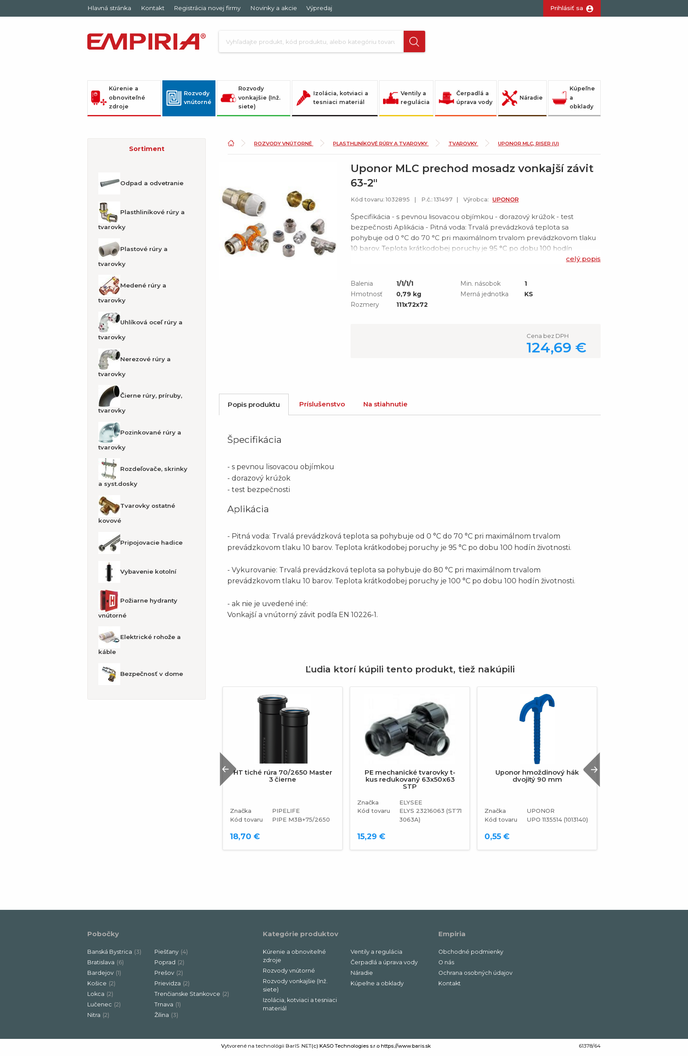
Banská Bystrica (114, 955)
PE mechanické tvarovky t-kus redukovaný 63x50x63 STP (410, 782)
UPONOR (505, 202)
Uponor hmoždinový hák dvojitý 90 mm (537, 779)
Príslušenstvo (322, 407)
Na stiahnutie (385, 407)
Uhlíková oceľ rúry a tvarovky (140, 329)
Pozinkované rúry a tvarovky (139, 439)
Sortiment (147, 152)
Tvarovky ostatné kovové (136, 512)
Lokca (100, 996)
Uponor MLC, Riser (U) (528, 147)
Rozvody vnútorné (188, 100)
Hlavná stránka (109, 7)
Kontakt (153, 7)
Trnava (167, 1007)
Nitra (98, 1017)
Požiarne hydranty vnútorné (137, 607)
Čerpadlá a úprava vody (465, 100)
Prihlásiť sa (566, 7)
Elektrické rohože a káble (139, 643)
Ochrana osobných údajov (475, 976)
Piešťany (171, 955)
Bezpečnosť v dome (140, 677)
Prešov (168, 976)
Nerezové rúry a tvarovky (134, 365)
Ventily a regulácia (406, 100)
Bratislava (105, 965)
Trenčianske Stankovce (191, 996)
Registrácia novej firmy (207, 7)
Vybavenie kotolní (137, 574)
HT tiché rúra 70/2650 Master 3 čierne (282, 779)
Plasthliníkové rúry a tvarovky (141, 219)
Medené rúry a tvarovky (132, 292)
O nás (446, 965)
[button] (406, 43)
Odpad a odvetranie (140, 187)
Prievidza (172, 986)
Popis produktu (254, 407)
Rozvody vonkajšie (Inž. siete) (250, 100)
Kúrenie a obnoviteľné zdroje (118, 100)
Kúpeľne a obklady (573, 100)
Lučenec (104, 1007)
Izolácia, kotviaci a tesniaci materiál (332, 100)
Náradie (522, 100)
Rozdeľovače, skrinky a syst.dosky (142, 475)
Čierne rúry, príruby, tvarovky (140, 402)
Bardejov (104, 976)
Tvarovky (463, 147)
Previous (231, 772)
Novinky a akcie (273, 7)
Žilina (166, 1017)
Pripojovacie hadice (140, 546)
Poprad (169, 965)
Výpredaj (319, 7)
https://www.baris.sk (406, 1048)
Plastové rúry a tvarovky (133, 255)
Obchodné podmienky (470, 955)
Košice (101, 986)
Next (589, 772)
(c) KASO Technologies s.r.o (346, 1048)
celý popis (583, 262)
